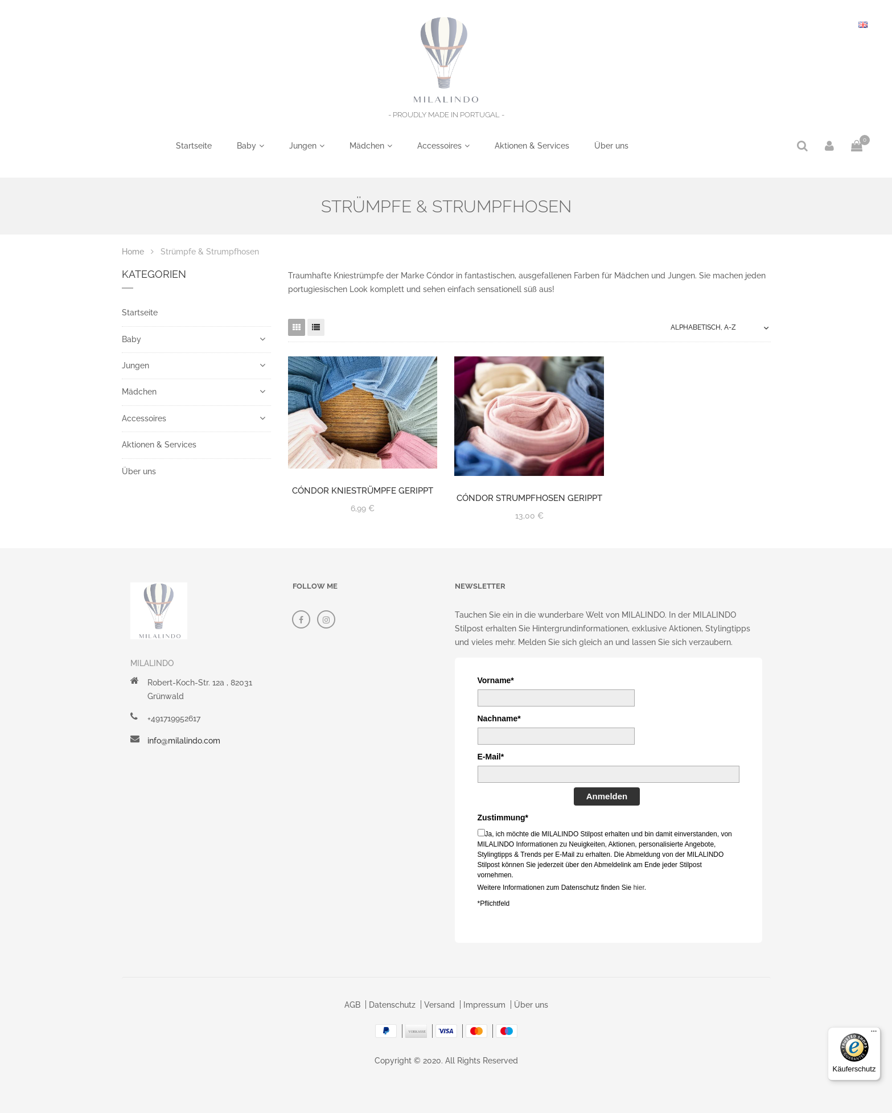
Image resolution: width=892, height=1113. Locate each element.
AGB (352, 1005)
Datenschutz (392, 1005)
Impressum (484, 1005)
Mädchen (367, 145)
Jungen (302, 145)
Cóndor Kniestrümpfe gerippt (362, 491)
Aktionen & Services (532, 145)
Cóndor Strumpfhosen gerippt (529, 498)
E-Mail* (491, 756)
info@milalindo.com (183, 740)
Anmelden (607, 796)
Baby (246, 145)
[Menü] (874, 1034)
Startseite (194, 145)
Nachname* (499, 718)
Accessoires (439, 145)
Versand (439, 1005)
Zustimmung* (503, 817)
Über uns (611, 145)
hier (638, 888)
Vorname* (496, 680)
